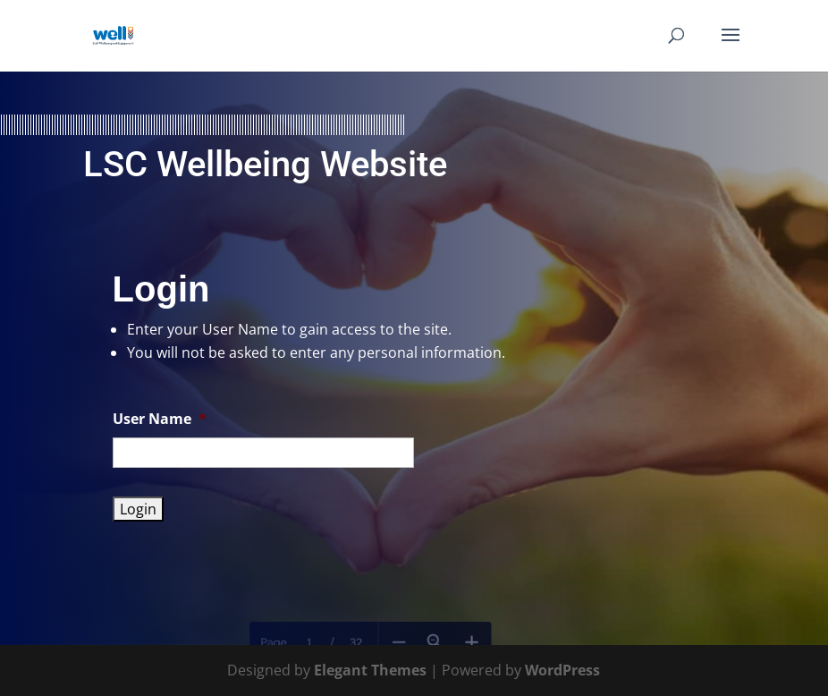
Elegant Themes (370, 670)
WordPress (562, 670)
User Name (160, 419)
